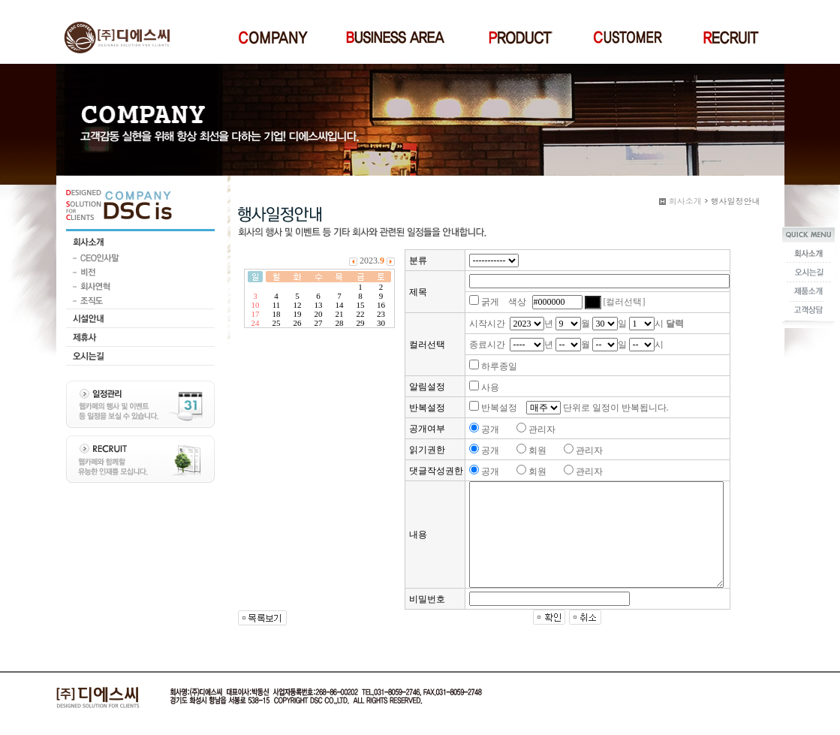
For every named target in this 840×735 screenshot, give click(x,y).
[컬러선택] (625, 302)
